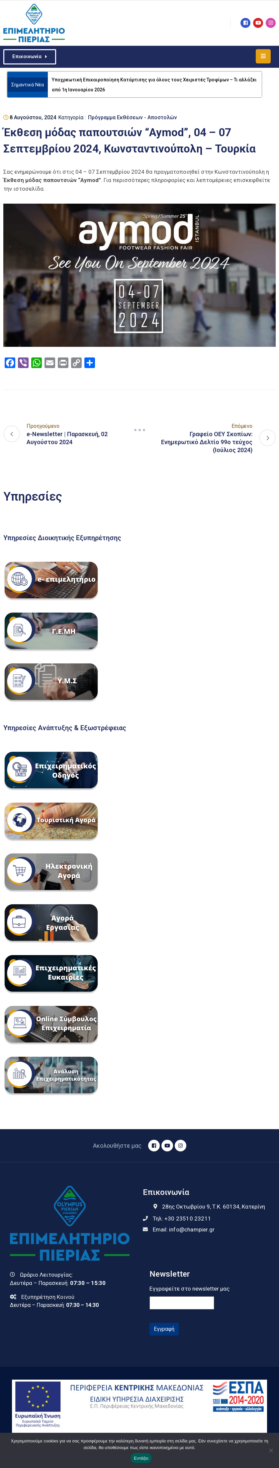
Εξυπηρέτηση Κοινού (47, 1297)
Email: (184, 1229)
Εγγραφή (164, 1329)
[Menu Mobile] (263, 56)
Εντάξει (141, 1458)
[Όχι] (270, 1450)
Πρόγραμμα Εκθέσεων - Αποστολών (132, 117)
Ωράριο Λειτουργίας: (46, 1274)
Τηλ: (182, 1218)
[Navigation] (139, 430)
